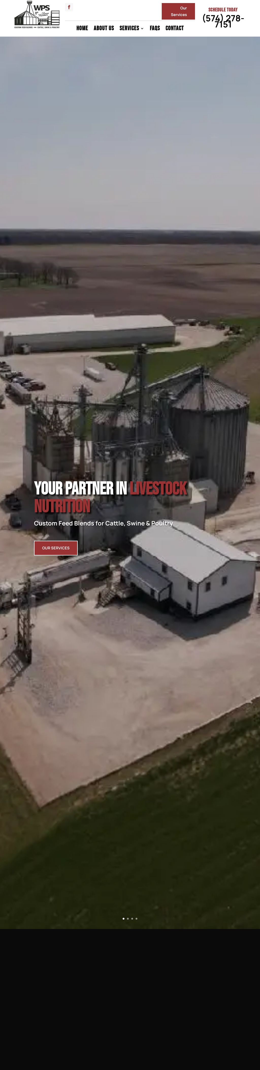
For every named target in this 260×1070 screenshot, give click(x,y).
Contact (175, 29)
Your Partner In (110, 504)
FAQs (155, 29)
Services (129, 29)
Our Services (179, 11)
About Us (104, 29)
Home (82, 29)
